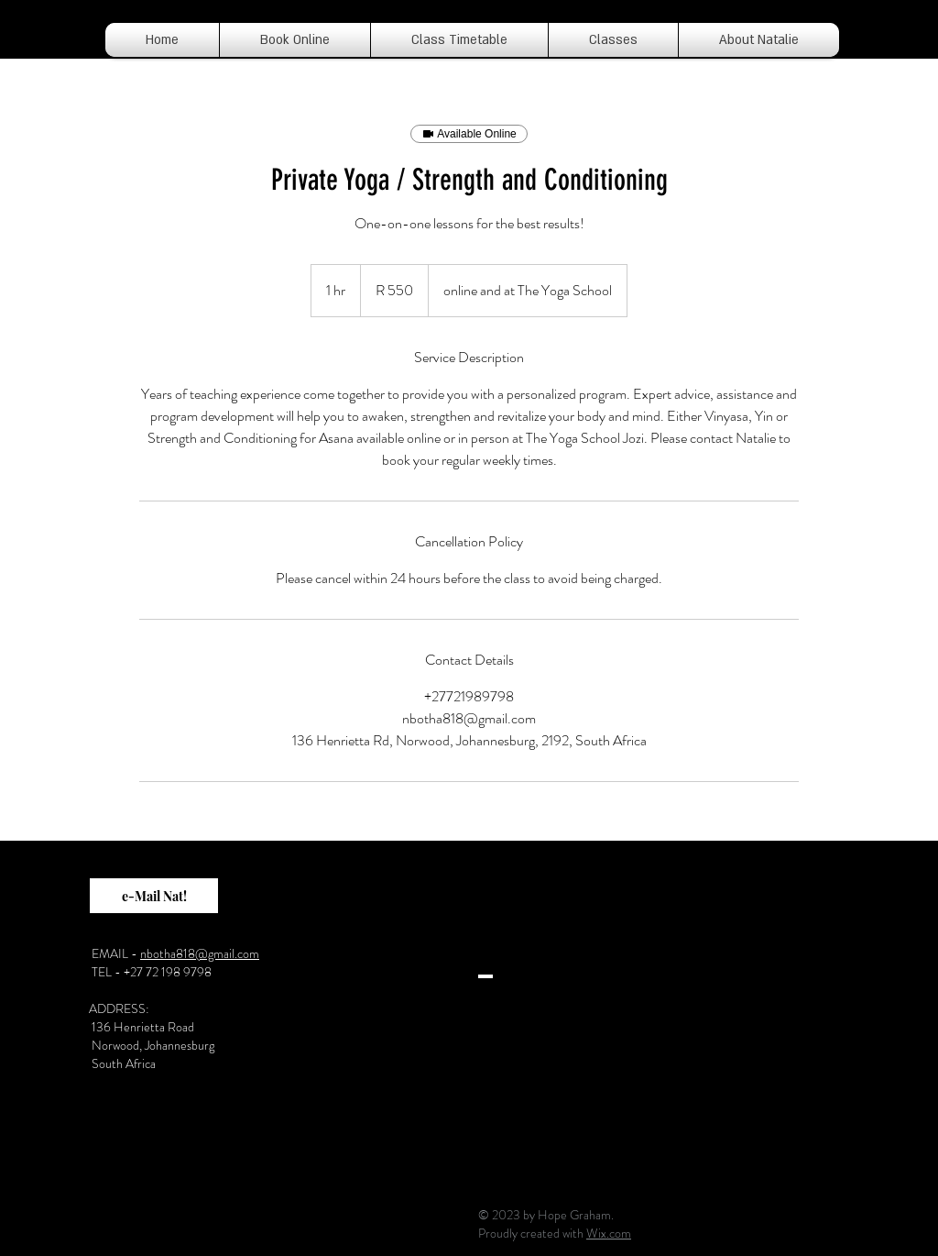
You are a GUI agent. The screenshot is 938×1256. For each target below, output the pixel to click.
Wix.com (608, 1233)
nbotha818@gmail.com (199, 953)
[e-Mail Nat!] (154, 895)
